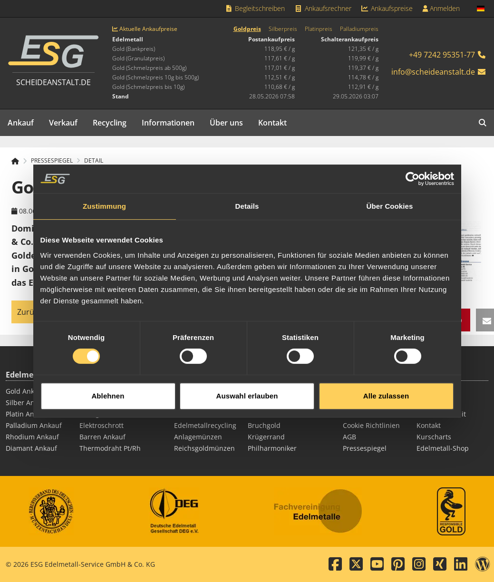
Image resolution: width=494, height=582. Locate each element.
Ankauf (21, 122)
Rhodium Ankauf (32, 436)
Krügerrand (266, 436)
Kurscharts (434, 436)
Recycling (109, 122)
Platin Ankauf (27, 413)
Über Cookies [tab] (390, 199)
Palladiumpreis (359, 29)
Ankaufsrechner (322, 8)
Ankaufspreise (387, 8)
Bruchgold (264, 425)
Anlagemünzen (198, 436)
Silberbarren (194, 413)
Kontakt (272, 122)
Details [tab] (247, 199)
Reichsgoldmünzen (204, 448)
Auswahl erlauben (247, 389)
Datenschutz (363, 413)
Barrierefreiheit (441, 413)
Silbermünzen (270, 413)
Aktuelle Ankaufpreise (144, 29)
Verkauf (63, 122)
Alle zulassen (386, 389)
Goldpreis (247, 29)
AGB (349, 436)
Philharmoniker (272, 448)
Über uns (226, 122)
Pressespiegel (365, 448)
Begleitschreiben (255, 8)
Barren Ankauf (102, 436)
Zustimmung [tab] (104, 199)
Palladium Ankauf (34, 425)
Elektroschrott (101, 425)
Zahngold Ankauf (106, 413)
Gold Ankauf (25, 391)
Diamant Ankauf (31, 448)
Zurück (29, 312)
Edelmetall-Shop (443, 448)
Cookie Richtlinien (371, 425)
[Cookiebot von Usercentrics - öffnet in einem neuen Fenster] (412, 172)
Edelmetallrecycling (205, 425)
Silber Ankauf (27, 402)
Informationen (168, 122)
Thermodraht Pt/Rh (110, 448)
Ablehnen (107, 389)
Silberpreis (283, 29)
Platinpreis (318, 29)
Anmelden (441, 8)
